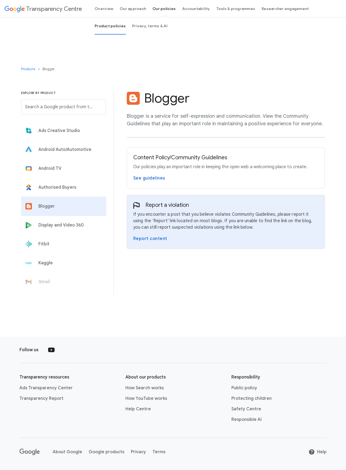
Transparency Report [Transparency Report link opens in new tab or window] (41, 398)
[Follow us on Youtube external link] (51, 349)
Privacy (138, 452)
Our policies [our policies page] (164, 8)
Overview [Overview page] (104, 8)
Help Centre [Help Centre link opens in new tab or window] (138, 409)
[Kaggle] (62, 263)
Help (317, 452)
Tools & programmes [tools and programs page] (236, 8)
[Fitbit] (62, 244)
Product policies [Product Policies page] (110, 25)
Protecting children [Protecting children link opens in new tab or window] (251, 398)
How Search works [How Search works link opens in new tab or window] (144, 388)
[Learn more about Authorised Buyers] (62, 187)
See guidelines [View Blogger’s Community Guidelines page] (149, 178)
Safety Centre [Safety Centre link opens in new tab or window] (246, 409)
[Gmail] (62, 282)
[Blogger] (62, 206)
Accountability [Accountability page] (196, 8)
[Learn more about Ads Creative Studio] (62, 130)
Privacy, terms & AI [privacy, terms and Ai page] (150, 25)
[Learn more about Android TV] (62, 168)
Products (28, 69)
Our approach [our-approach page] (133, 8)
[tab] (62, 130)
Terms (158, 452)
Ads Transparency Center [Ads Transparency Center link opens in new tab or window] (46, 388)
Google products (106, 452)
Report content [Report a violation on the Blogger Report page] (150, 238)
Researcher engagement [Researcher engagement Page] (285, 8)
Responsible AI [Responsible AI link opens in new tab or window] (246, 419)
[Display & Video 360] (62, 225)
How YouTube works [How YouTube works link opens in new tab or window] (146, 398)
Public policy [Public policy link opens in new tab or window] (244, 388)
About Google (67, 452)
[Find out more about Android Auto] (62, 149)
